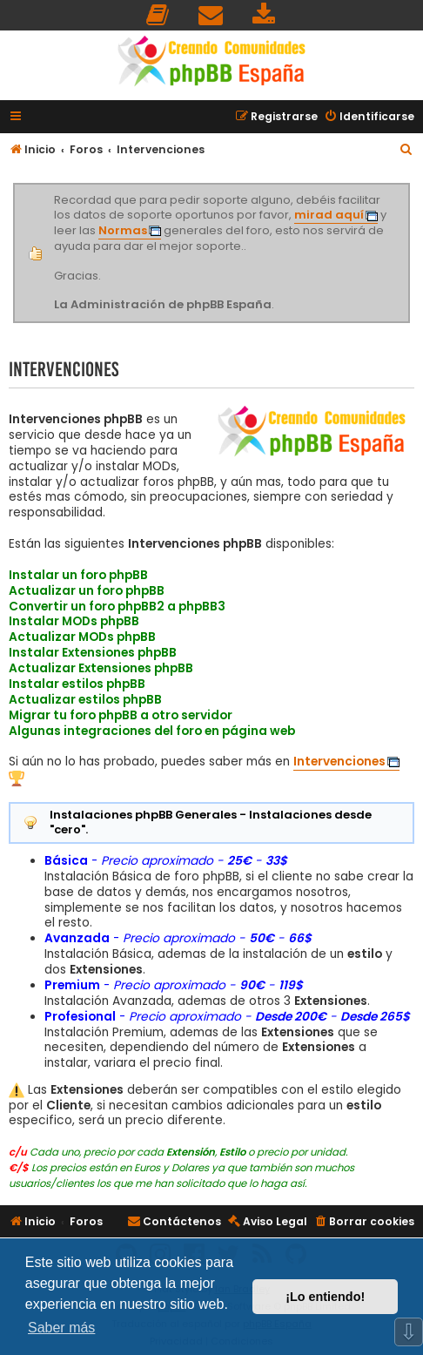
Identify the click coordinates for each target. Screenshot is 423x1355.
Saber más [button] (61, 1327)
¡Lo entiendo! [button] (325, 1297)
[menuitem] (158, 15)
